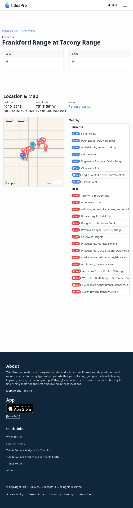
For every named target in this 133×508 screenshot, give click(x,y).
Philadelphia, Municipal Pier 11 (95, 243)
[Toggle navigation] (124, 5)
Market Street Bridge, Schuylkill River (99, 257)
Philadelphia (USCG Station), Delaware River (101, 250)
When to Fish (14, 436)
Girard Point (84, 182)
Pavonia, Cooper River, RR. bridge (97, 230)
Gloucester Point (86, 168)
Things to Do (14, 463)
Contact (54, 494)
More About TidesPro (19, 390)
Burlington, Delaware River (93, 264)
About (10, 470)
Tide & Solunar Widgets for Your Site (28, 450)
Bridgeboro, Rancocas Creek (94, 223)
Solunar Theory (15, 443)
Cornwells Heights (87, 237)
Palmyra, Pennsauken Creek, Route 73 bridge (101, 209)
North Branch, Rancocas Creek (95, 291)
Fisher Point (84, 133)
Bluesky (68, 494)
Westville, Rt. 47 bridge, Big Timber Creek (101, 278)
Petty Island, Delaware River (93, 140)
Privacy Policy (15, 494)
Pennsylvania (28, 30)
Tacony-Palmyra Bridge (90, 195)
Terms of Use (36, 494)
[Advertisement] (66, 20)
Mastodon (84, 494)
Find (112, 5)
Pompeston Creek (87, 202)
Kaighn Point (84, 154)
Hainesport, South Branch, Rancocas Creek (101, 285)
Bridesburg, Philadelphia (91, 216)
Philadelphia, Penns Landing (94, 147)
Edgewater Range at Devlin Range (97, 161)
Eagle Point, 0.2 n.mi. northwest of (98, 175)
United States (9, 30)
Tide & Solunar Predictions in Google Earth (32, 457)
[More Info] (13, 416)
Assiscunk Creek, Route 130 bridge (98, 271)
